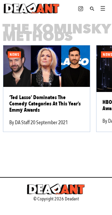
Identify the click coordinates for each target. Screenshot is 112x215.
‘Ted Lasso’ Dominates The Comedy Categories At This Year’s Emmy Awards (45, 104)
